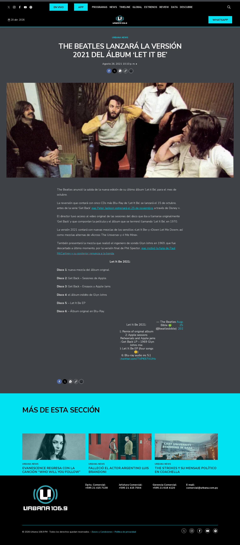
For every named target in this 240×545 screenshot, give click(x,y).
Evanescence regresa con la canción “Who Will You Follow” (51, 495)
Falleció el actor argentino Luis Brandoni (118, 495)
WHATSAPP (220, 20)
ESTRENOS (150, 7)
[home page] (120, 19)
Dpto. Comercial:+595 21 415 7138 (96, 486)
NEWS (113, 7)
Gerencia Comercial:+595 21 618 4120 (165, 486)
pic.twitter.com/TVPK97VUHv (136, 359)
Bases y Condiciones (102, 531)
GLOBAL (137, 7)
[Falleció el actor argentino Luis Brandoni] (120, 471)
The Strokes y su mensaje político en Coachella (186, 495)
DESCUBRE (186, 7)
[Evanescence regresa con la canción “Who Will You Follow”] (53, 471)
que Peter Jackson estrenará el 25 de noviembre (122, 208)
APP (81, 7)
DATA (174, 7)
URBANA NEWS (120, 37)
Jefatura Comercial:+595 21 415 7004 (130, 486)
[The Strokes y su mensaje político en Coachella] (186, 471)
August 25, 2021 (181, 325)
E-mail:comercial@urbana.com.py (202, 486)
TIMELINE (124, 7)
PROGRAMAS (99, 7)
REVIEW (164, 7)
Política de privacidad (125, 531)
